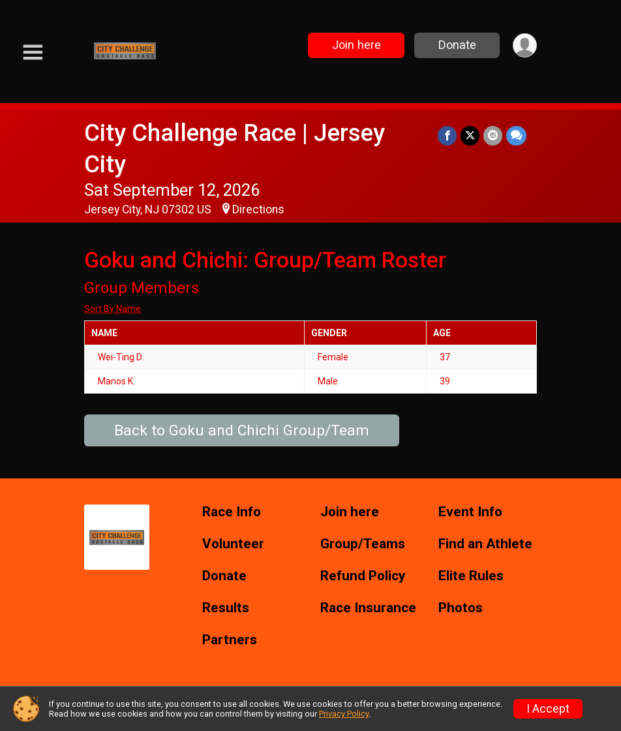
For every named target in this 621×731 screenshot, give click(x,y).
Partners (229, 639)
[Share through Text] (516, 135)
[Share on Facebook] (447, 135)
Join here (356, 45)
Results (225, 607)
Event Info (470, 512)
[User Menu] (525, 45)
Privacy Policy (344, 714)
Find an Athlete (485, 544)
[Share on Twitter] (470, 135)
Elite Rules (471, 575)
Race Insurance (368, 607)
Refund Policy (362, 575)
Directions (258, 209)
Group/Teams (362, 544)
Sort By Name (112, 308)
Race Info (231, 512)
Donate (457, 45)
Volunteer (233, 544)
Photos (460, 607)
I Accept (547, 708)
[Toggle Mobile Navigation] (33, 52)
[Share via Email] (492, 135)
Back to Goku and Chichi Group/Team (241, 430)
